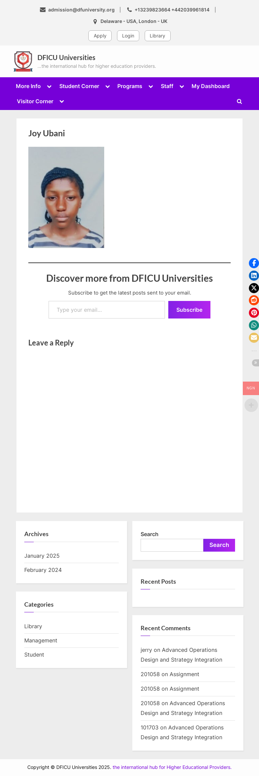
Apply (100, 35)
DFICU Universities (66, 57)
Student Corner (79, 86)
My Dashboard (211, 86)
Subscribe (189, 309)
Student (34, 654)
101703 (150, 727)
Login (128, 35)
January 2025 (42, 555)
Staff (167, 86)
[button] (254, 263)
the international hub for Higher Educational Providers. (172, 767)
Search (150, 534)
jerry (146, 649)
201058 (150, 674)
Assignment (184, 674)
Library (157, 35)
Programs (129, 86)
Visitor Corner (35, 101)
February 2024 (43, 569)
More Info (28, 86)
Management (40, 640)
